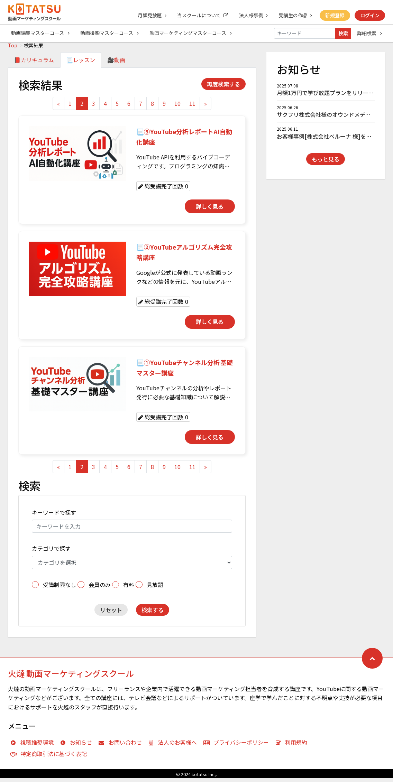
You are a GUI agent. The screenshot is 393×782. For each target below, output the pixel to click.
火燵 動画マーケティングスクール (71, 677)
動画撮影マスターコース (110, 33)
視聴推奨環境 (33, 746)
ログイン (370, 15)
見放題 (155, 588)
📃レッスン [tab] (80, 63)
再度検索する (223, 88)
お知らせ (77, 746)
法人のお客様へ (174, 746)
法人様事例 (252, 15)
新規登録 (334, 15)
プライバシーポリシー (237, 746)
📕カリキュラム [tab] (34, 63)
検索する (152, 613)
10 (177, 107)
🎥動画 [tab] (116, 63)
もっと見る (325, 163)
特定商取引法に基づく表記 (50, 757)
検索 (343, 33)
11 (192, 107)
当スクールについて (201, 15)
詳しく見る (209, 210)
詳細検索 (369, 33)
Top (12, 49)
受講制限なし (59, 588)
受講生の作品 (294, 15)
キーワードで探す (54, 516)
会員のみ (100, 588)
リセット (111, 613)
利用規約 (293, 746)
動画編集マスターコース (40, 33)
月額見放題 (150, 15)
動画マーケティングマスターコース (191, 33)
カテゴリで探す (51, 552)
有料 (128, 588)
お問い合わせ (121, 746)
